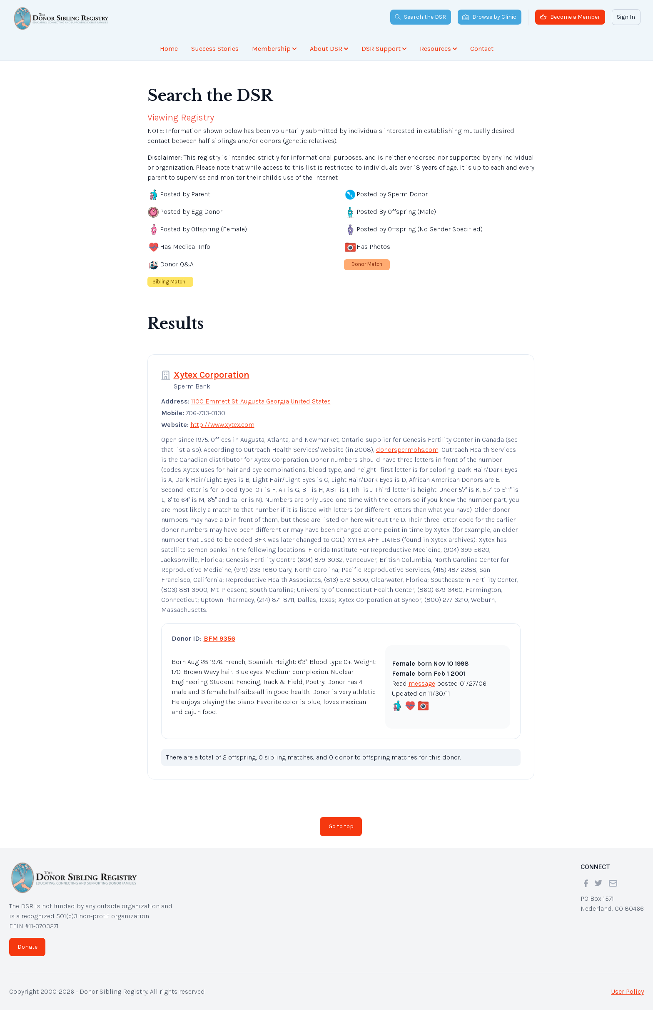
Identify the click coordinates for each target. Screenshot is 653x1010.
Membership (274, 49)
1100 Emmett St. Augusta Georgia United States (261, 401)
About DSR (329, 49)
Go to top (341, 826)
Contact (481, 49)
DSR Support (383, 49)
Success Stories (215, 49)
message (422, 683)
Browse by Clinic (489, 16)
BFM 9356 (219, 638)
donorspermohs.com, (408, 450)
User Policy (627, 991)
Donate (27, 946)
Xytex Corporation (211, 374)
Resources (438, 49)
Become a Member (570, 16)
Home (169, 49)
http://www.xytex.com (222, 425)
